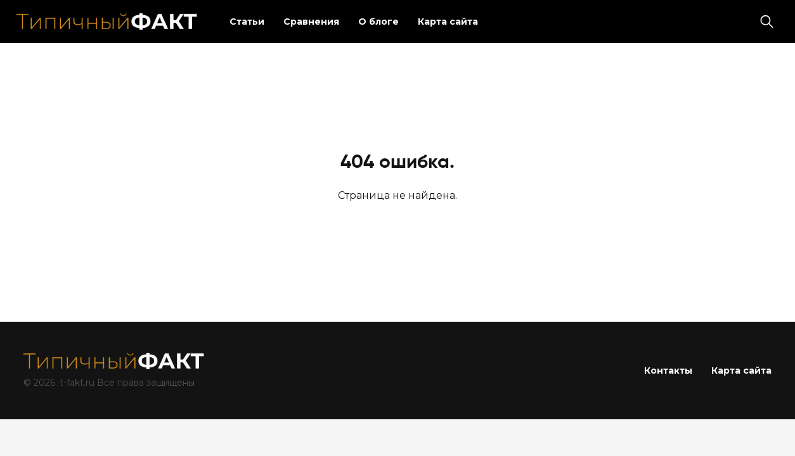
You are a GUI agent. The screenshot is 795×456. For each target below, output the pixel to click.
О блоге (378, 21)
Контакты (668, 370)
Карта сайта (448, 21)
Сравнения (311, 21)
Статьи (246, 21)
